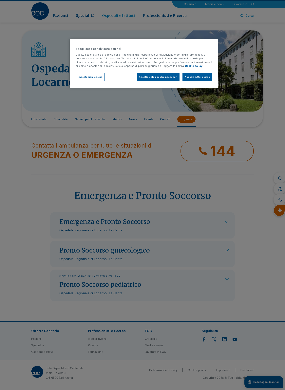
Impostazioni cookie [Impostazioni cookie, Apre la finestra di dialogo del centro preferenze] (90, 77)
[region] (144, 63)
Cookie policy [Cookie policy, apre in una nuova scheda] (193, 65)
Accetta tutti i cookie (197, 77)
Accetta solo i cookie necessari (158, 77)
